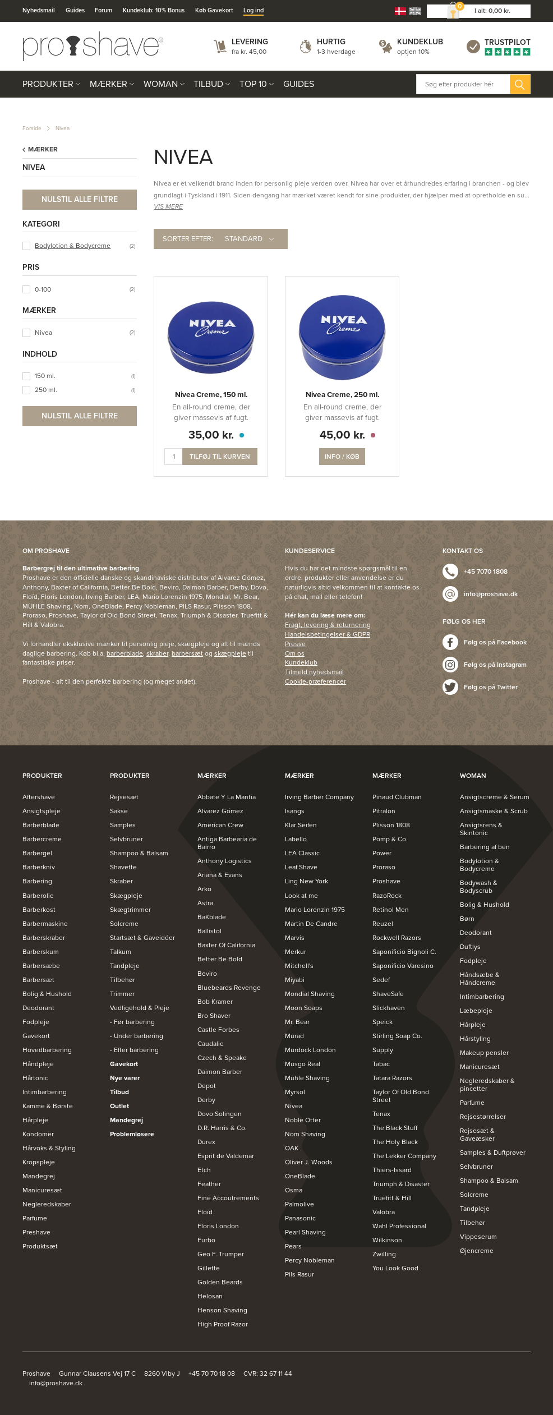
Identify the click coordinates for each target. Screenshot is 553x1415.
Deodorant (38, 1008)
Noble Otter (303, 1120)
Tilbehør (122, 980)
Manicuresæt (42, 1190)
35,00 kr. (211, 435)
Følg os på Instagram (495, 665)
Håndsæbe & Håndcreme (480, 979)
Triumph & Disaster (401, 1184)
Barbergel (37, 853)
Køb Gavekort (214, 10)
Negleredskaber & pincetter (487, 1085)
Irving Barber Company (319, 797)
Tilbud (208, 84)
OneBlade (300, 1176)
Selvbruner (126, 839)
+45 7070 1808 (486, 571)
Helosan (210, 1296)
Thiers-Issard (392, 1170)
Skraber (121, 881)
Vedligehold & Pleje (139, 1008)
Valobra (383, 1212)
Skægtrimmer (130, 910)
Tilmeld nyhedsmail (314, 672)
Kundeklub (420, 42)
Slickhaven (388, 1008)
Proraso (383, 867)
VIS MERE (168, 206)
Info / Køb (342, 456)
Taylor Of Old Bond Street (400, 1096)
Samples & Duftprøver (493, 1152)
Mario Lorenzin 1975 (315, 910)
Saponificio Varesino (403, 966)
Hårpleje (35, 1120)
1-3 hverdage (336, 52)
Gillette (208, 1268)
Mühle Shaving (307, 1078)
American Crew (220, 825)
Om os (295, 653)
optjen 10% (413, 52)
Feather (209, 1184)
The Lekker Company (404, 1156)
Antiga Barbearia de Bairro (227, 843)
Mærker (108, 84)
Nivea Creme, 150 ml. (211, 394)
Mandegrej (38, 1176)
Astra (205, 903)
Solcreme (124, 924)
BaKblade (211, 917)
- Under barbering (136, 1036)
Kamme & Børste (47, 1106)
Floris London (218, 1226)
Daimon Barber (219, 1072)
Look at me (301, 896)
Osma (293, 1190)
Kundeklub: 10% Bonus (154, 10)
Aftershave (38, 797)
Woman (161, 84)
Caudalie (210, 1044)
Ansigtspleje (41, 811)
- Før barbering (132, 1022)
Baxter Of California (226, 945)
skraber (157, 653)
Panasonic (300, 1218)
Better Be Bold (219, 959)
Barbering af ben (485, 847)
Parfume (34, 1218)
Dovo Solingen (219, 1114)
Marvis (295, 938)
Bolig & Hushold (47, 994)
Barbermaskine (45, 924)
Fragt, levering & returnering (328, 625)
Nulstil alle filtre (80, 199)
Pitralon (383, 811)
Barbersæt (38, 980)
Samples (123, 825)
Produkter (47, 84)
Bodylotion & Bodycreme (72, 246)
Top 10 (253, 84)
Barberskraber (43, 938)
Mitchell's (299, 966)
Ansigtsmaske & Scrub (494, 811)
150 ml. (45, 376)
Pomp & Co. (390, 839)
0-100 (43, 289)
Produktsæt (40, 1246)
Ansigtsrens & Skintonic (481, 829)
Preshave (36, 1232)
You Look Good (395, 1268)
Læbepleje (476, 1011)
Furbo (206, 1240)
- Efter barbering (134, 1050)
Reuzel (382, 924)
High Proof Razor (222, 1324)
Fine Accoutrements (228, 1198)
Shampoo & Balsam (139, 853)
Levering (250, 42)
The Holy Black (395, 1142)
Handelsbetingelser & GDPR (327, 634)
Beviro (207, 974)
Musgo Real (302, 1064)
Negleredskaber (46, 1204)
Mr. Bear (297, 1022)
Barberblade (40, 825)
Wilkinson (387, 1240)
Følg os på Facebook (495, 642)
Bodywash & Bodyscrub (478, 887)
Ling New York (306, 881)
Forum (103, 10)
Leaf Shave (301, 867)
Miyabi (295, 980)
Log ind (253, 10)
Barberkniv (38, 867)
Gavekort (36, 1036)
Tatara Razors (392, 1078)
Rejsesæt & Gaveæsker (477, 1134)
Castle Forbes (218, 1030)
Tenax (381, 1114)
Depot (206, 1086)
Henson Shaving (222, 1310)
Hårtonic (35, 1078)
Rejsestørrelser (483, 1117)
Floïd (205, 1212)
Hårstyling (475, 1039)
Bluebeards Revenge (229, 988)
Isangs (295, 811)
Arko (204, 889)
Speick (382, 1022)
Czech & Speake (222, 1058)
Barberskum (40, 952)
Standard (243, 238)
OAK (291, 1148)
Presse (295, 644)
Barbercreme (42, 839)
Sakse (119, 811)
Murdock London (310, 1050)
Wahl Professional (399, 1226)
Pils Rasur (299, 1274)
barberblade (125, 653)
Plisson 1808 (391, 825)
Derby (206, 1100)
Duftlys (470, 947)
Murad (294, 1036)
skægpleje (230, 653)
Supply (382, 1050)
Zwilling (384, 1254)
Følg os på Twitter (491, 687)
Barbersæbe (41, 966)
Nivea (63, 128)
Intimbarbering (44, 1092)
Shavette (123, 867)
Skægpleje (126, 896)
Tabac (381, 1064)
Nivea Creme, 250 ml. (342, 394)
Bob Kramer (215, 1002)
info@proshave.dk (491, 594)
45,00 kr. (342, 435)
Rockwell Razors (396, 938)
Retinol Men (390, 910)
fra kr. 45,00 (249, 52)
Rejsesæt (124, 797)
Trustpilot (508, 42)
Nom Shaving (305, 1134)
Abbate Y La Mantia (226, 797)
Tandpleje (125, 966)
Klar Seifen (301, 825)
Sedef (381, 980)
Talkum (120, 952)
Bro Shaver (214, 1016)
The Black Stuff (394, 1128)
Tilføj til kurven (220, 456)
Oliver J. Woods (309, 1162)
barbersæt (187, 653)
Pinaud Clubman (397, 797)
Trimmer (122, 994)
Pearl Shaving (305, 1232)
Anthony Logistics (224, 861)
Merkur (295, 952)
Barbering (37, 881)
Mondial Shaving (310, 994)
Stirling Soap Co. (397, 1036)
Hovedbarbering (47, 1050)
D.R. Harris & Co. (222, 1128)
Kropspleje (38, 1162)
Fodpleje (35, 1022)
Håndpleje (38, 1064)
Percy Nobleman (310, 1260)
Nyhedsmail (38, 10)
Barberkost (39, 910)
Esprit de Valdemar (225, 1156)
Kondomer (38, 1134)
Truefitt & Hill (392, 1198)
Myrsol (295, 1092)
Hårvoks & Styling (49, 1148)
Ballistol (209, 931)
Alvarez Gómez (220, 811)
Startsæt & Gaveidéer (142, 938)
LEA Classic (302, 853)
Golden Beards (220, 1282)
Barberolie (38, 896)
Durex (206, 1142)
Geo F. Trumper (220, 1254)
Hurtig (331, 42)
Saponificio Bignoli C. (404, 952)
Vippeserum (478, 1237)
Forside (32, 128)
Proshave (386, 881)
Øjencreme (477, 1251)
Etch (204, 1170)
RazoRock (387, 896)
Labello (296, 839)
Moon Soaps (303, 1008)
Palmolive (299, 1204)
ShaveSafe (388, 994)
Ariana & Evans (219, 875)
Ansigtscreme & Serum (494, 797)
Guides (75, 10)
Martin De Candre (311, 924)
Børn (467, 919)
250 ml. (46, 390)
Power (381, 853)
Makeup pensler (484, 1053)
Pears (293, 1246)
